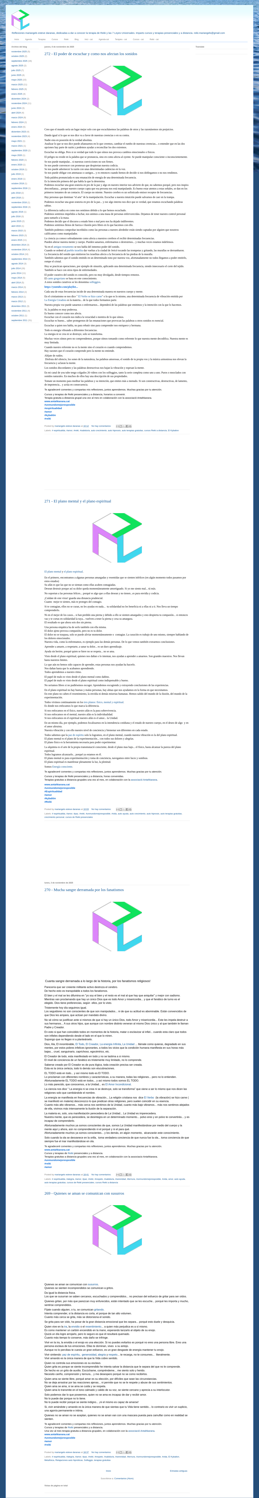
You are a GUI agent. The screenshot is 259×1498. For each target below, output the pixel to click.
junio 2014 (16, 273)
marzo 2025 (17, 84)
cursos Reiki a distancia (155, 430)
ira (65, 1326)
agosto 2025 (17, 65)
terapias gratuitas (102, 1460)
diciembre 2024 (18, 98)
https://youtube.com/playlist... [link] (61, 286)
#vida (114, 813)
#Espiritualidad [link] (53, 791)
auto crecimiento (99, 430)
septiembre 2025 (19, 61)
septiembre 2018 (19, 188)
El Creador (92, 1044)
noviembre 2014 (19, 249)
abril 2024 (16, 112)
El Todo (79, 1044)
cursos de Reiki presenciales (79, 817)
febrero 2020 (17, 160)
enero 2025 (16, 94)
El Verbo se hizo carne (90, 296)
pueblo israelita (75, 250)
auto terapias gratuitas (132, 430)
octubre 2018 (17, 183)
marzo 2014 (17, 287)
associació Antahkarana (144, 779)
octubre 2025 (17, 56)
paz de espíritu (76, 735)
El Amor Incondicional (118, 1084)
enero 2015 (16, 240)
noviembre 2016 (19, 202)
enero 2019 (16, 179)
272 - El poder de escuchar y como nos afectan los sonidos (90, 54)
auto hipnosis (114, 430)
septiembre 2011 (19, 320)
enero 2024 (16, 127)
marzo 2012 (17, 301)
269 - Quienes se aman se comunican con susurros (84, 1193)
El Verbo (149, 1097)
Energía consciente (62, 767)
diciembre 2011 (18, 306)
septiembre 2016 (19, 207)
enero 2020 (16, 164)
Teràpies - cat (121, 39)
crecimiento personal (54, 817)
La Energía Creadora (55, 300)
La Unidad (128, 1044)
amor (170, 1179)
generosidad (89, 1355)
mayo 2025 (16, 79)
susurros (93, 1284)
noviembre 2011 (19, 310)
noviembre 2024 (19, 103)
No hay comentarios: (102, 426)
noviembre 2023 (19, 136)
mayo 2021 (16, 141)
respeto (113, 1355)
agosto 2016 (17, 212)
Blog (76, 39)
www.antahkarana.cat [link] (57, 401)
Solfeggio (88, 1460)
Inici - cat (88, 39)
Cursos (55, 39)
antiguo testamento (64, 247)
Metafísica (49, 1460)
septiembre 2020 (19, 150)
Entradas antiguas (178, 1471)
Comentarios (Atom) (123, 1478)
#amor (69, 430)
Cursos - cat (138, 39)
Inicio (16, 39)
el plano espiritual (73, 571)
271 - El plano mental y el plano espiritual (77, 501)
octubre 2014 (17, 254)
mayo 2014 (16, 278)
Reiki (66, 39)
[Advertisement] (117, 464)
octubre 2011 (17, 315)
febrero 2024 (17, 122)
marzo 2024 (17, 117)
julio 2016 (16, 216)
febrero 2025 (17, 89)
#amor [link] (48, 411)
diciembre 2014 (18, 245)
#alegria (70, 1179)
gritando (99, 1310)
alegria (102, 1355)
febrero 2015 (17, 235)
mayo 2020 (16, 155)
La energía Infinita (110, 1044)
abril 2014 (16, 282)
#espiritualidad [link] (53, 408)
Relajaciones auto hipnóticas (69, 1460)
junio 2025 (16, 75)
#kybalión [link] (50, 415)
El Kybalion (173, 430)
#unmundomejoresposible (98, 813)
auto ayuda (123, 813)
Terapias (41, 39)
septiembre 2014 (19, 259)
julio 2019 (16, 174)
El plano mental (52, 571)
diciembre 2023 (18, 131)
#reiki (76, 430)
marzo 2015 (17, 230)
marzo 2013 (17, 296)
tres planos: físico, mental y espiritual (103, 702)
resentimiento (93, 1326)
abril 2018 (16, 197)
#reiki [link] (47, 418)
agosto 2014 (17, 263)
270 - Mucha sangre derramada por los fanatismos (84, 890)
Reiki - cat (154, 39)
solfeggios (94, 282)
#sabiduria (85, 430)
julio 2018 (16, 193)
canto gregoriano (56, 278)
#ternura (131, 1179)
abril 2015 (16, 226)
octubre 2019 (17, 169)
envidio (75, 1326)
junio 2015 (16, 221)
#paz (76, 813)
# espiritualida (58, 430)
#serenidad (120, 1179)
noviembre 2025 (19, 51)
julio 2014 (16, 268)
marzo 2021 (17, 146)
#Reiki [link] (48, 801)
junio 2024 (16, 108)
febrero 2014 (17, 292)
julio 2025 (16, 70)
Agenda (28, 39)
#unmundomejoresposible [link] (59, 404)
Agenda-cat (104, 39)
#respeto (99, 1179)
